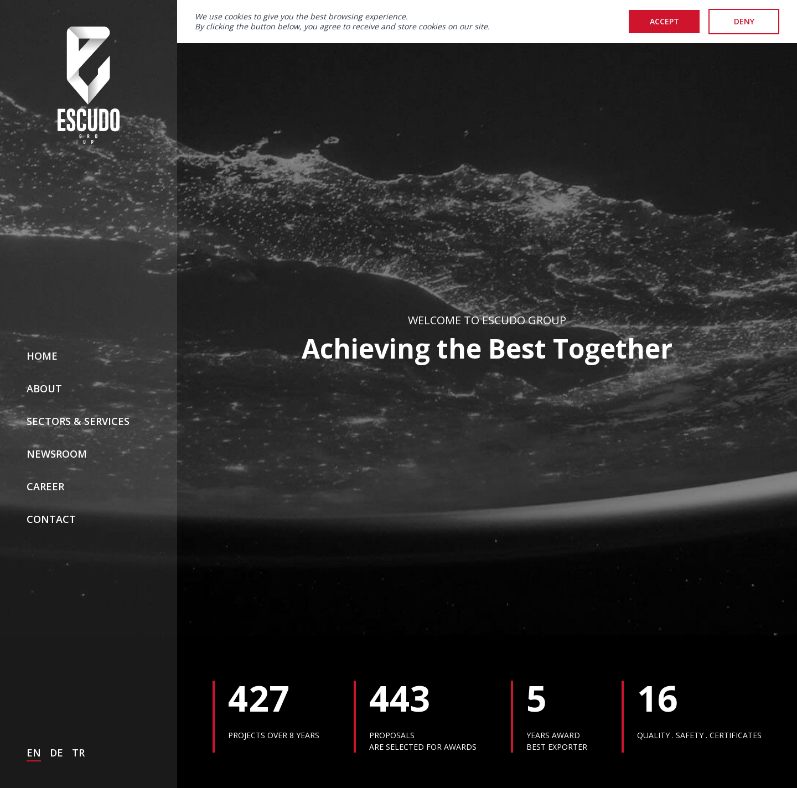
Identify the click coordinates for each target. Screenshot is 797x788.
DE (56, 648)
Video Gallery (454, 759)
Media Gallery (332, 759)
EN (34, 648)
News (234, 759)
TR (78, 648)
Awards (557, 759)
